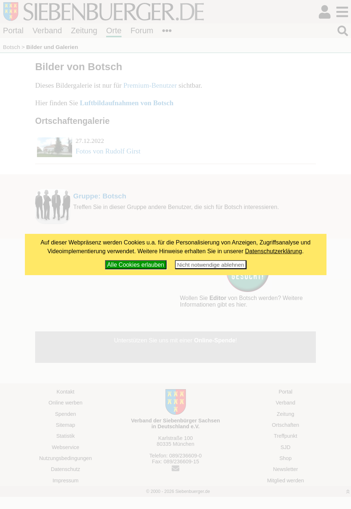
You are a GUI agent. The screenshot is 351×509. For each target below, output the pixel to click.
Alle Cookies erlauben (135, 265)
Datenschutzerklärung (273, 251)
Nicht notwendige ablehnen (210, 265)
